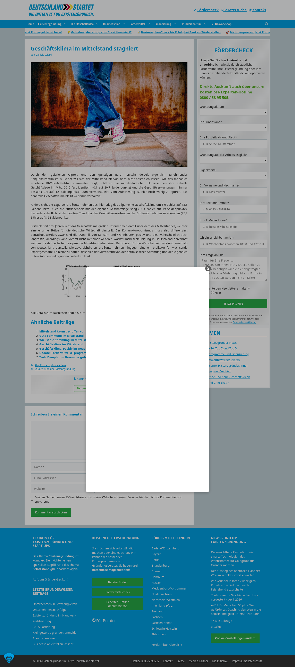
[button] (9, 658)
